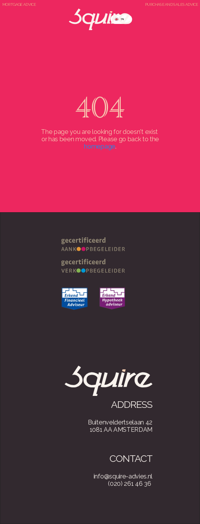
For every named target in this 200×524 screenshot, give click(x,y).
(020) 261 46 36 (129, 483)
